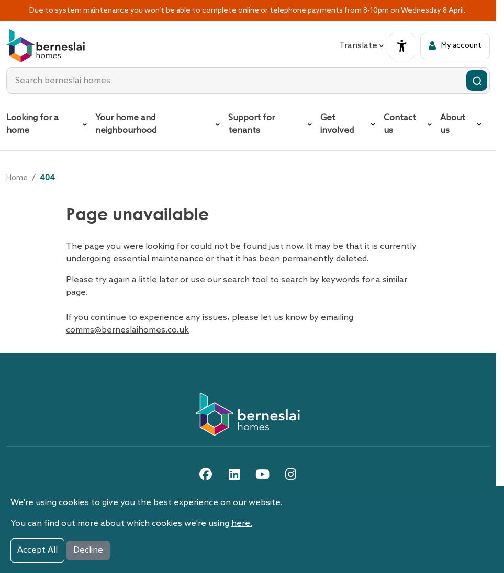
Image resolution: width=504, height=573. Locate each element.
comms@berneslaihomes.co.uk (127, 330)
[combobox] (248, 80)
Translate (361, 46)
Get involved (337, 124)
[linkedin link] (233, 474)
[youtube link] (262, 474)
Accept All (37, 550)
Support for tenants (251, 124)
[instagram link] (290, 474)
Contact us (400, 124)
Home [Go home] (17, 178)
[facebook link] (205, 474)
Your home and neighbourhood (125, 124)
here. (241, 524)
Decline (88, 550)
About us (452, 124)
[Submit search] (476, 80)
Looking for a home (32, 124)
